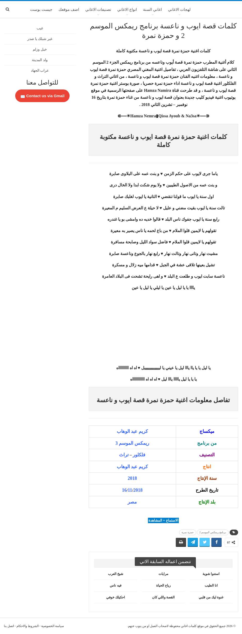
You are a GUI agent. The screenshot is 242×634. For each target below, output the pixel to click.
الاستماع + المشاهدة (163, 520)
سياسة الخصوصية (52, 626)
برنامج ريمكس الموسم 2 (212, 532)
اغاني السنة (152, 9)
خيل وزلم (40, 49)
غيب (40, 28)
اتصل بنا (9, 626)
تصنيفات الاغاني (98, 9)
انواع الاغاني (127, 9)
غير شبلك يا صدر (39, 39)
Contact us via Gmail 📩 (42, 96)
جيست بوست (41, 9)
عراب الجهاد (40, 70)
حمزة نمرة (188, 532)
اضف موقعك (69, 9)
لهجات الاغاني (179, 9)
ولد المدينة (40, 60)
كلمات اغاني (189, 626)
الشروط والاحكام (27, 626)
